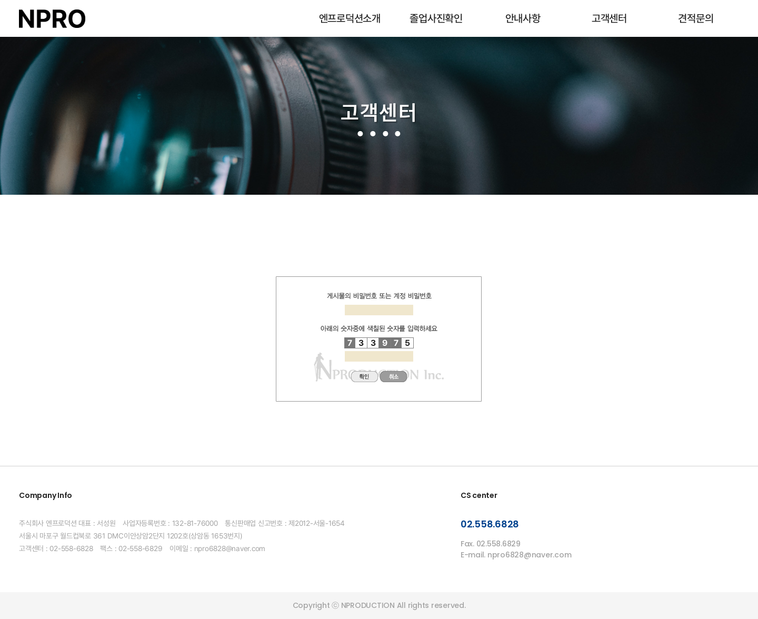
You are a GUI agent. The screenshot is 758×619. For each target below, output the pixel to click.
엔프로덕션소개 (350, 18)
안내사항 (523, 18)
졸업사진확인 (436, 18)
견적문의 (695, 18)
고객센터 (609, 18)
